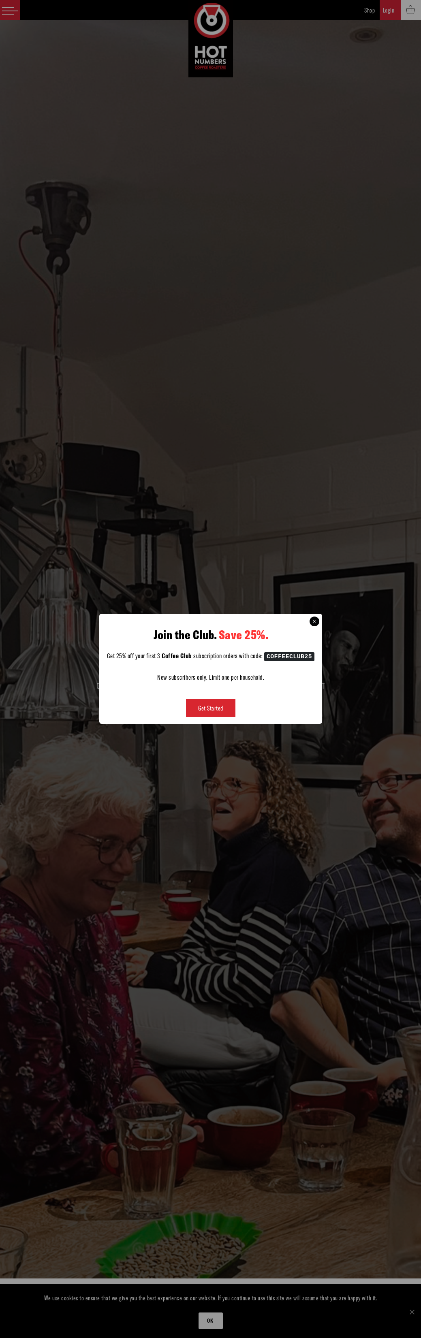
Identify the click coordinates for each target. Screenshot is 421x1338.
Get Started (210, 708)
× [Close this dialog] (314, 621)
